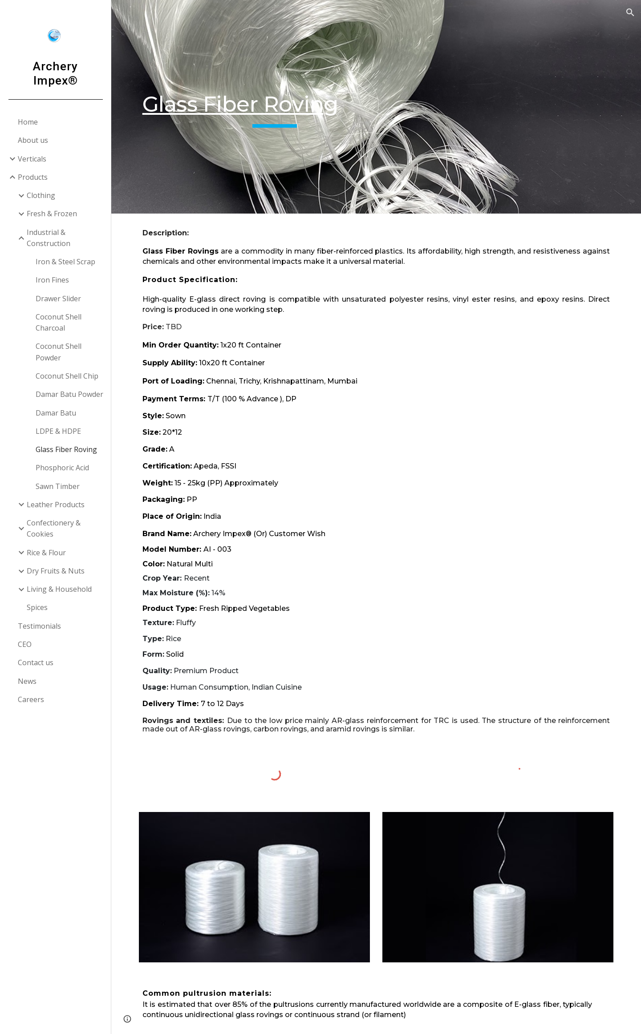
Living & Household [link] (59, 589)
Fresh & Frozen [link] (52, 213)
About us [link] (33, 140)
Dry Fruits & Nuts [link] (56, 571)
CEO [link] (25, 644)
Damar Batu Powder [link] (69, 394)
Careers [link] (31, 699)
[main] (275, 106)
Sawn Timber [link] (58, 486)
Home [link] (28, 122)
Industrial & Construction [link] (48, 237)
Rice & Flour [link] (46, 552)
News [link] (27, 681)
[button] (630, 12)
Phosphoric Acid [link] (62, 468)
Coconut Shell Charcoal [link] (58, 322)
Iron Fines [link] (52, 280)
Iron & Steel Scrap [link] (65, 262)
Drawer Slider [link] (58, 298)
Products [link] (33, 177)
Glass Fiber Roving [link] (66, 449)
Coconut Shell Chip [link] (67, 376)
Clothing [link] (41, 195)
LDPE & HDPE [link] (58, 431)
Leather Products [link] (56, 504)
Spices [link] (37, 607)
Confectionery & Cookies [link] (54, 528)
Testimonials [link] (39, 626)
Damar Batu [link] (56, 413)
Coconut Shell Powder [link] (58, 351)
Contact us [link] (35, 662)
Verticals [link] (32, 159)
